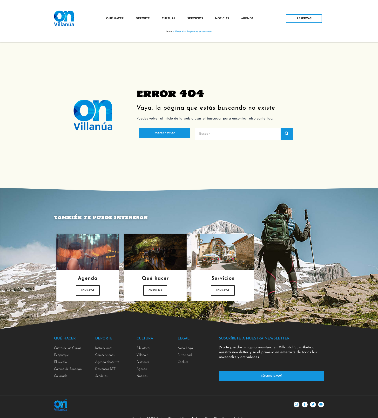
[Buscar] (287, 134)
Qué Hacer (115, 18)
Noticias (222, 18)
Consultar (88, 294)
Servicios (195, 18)
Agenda (247, 18)
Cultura (168, 18)
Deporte (143, 18)
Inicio (169, 31)
